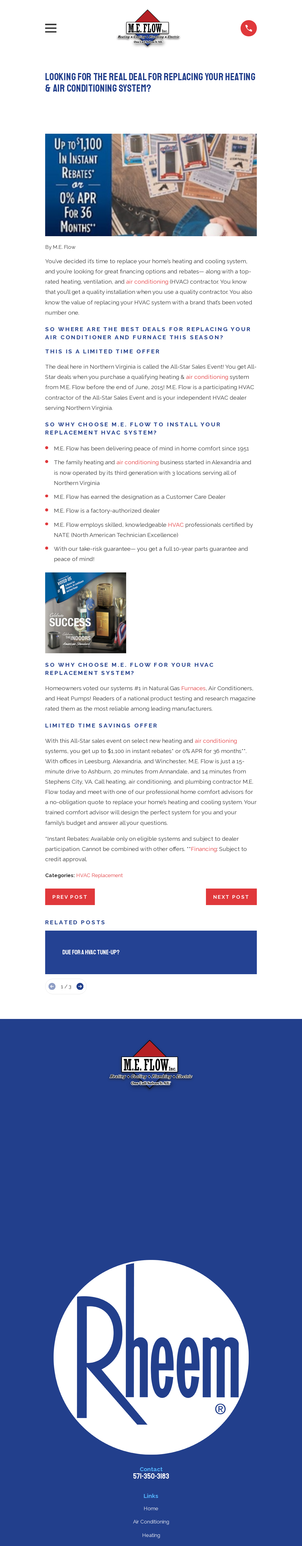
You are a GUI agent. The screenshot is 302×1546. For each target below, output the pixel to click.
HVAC (176, 524)
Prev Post (70, 897)
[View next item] (79, 986)
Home (151, 1508)
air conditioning (147, 281)
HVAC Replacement (99, 875)
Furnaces (193, 688)
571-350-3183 (151, 1476)
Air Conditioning (151, 1522)
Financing (204, 849)
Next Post (231, 897)
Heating (151, 1535)
